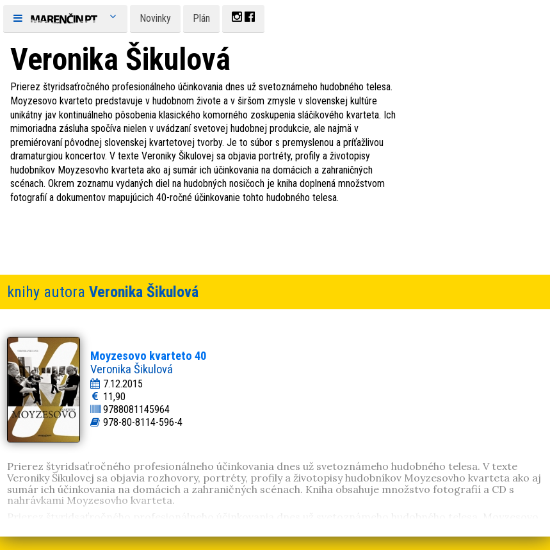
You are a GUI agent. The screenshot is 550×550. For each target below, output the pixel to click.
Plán (201, 18)
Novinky (155, 18)
